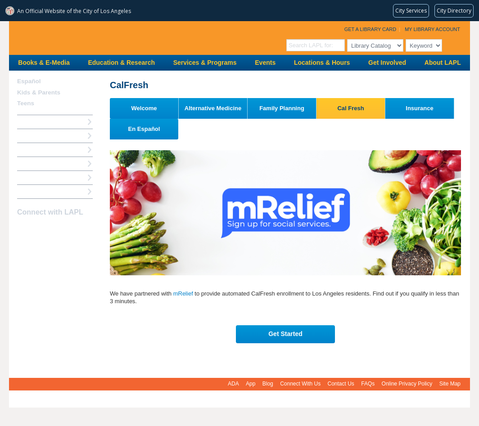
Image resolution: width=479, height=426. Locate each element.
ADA (233, 384)
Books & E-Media (43, 62)
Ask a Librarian (38, 163)
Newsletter (70, 230)
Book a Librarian (40, 177)
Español (29, 81)
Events (265, 62)
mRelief (183, 293)
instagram (39, 230)
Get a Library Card (370, 29)
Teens (25, 103)
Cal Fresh (350, 108)
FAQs (368, 384)
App (250, 384)
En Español (144, 129)
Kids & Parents (38, 92)
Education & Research (121, 62)
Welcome (144, 108)
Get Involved (387, 62)
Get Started (285, 333)
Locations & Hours (322, 62)
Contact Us (341, 384)
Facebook (23, 230)
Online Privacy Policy (407, 384)
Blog (267, 384)
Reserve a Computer (45, 149)
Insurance (419, 108)
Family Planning (281, 108)
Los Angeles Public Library (119, 37)
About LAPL (443, 62)
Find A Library (36, 191)
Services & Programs (205, 62)
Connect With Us (300, 384)
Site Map (450, 384)
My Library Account (432, 29)
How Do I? (31, 121)
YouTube (54, 230)
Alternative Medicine (213, 108)
